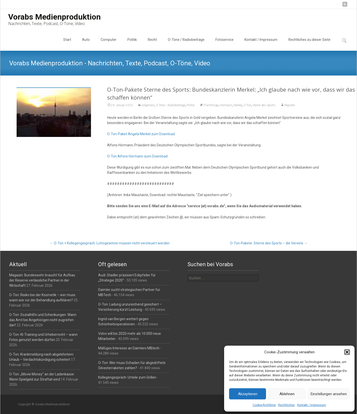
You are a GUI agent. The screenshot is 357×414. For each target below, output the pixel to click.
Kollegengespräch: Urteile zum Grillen (127, 377)
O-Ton (247, 105)
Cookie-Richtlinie (264, 405)
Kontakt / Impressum (311, 405)
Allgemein (148, 105)
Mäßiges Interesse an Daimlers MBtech (128, 348)
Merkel (238, 105)
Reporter (289, 105)
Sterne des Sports (264, 105)
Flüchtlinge (211, 105)
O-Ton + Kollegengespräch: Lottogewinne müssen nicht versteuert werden (110, 243)
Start (67, 44)
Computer (109, 44)
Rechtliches (286, 405)
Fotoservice (224, 44)
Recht (152, 44)
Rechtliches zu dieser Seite (309, 44)
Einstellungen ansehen (329, 394)
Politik (132, 44)
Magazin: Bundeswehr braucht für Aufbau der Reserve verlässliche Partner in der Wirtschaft (42, 280)
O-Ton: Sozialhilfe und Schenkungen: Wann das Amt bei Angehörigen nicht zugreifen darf (42, 320)
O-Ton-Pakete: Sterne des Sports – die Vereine (268, 243)
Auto (86, 44)
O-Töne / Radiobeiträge (186, 44)
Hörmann (226, 105)
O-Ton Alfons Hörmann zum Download (137, 156)
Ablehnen (287, 394)
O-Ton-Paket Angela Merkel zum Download (141, 134)
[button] (347, 352)
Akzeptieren (247, 394)
